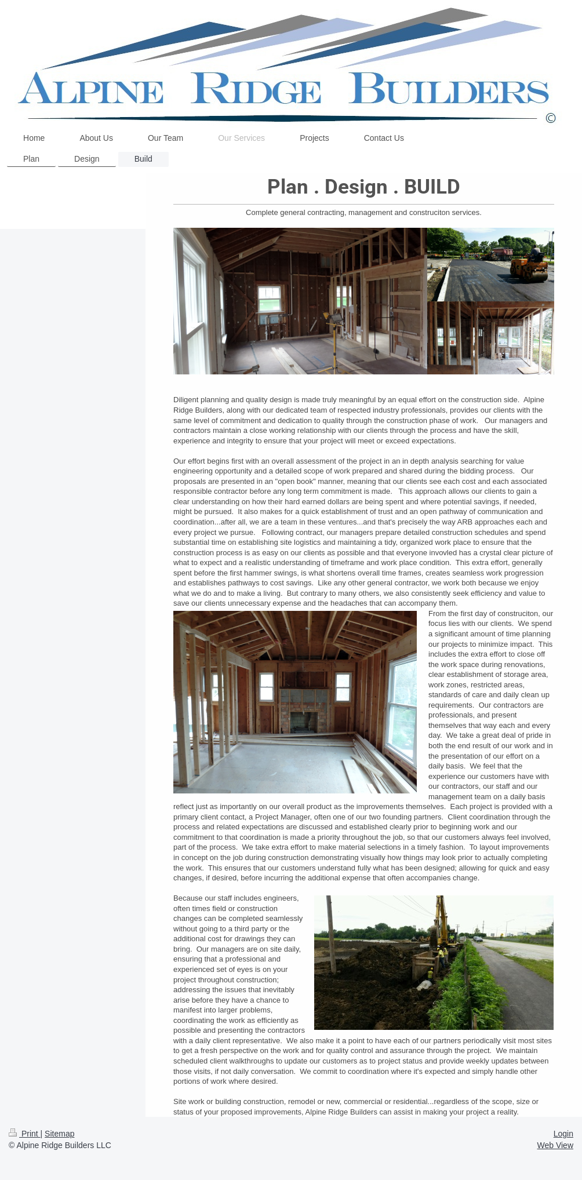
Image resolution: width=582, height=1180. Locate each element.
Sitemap (59, 1133)
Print (25, 1133)
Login (563, 1133)
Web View (555, 1145)
